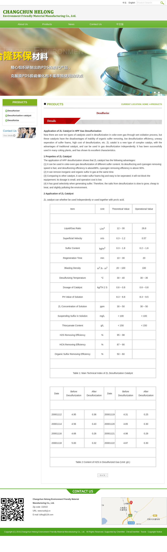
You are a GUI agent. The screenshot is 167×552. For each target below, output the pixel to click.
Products (47, 24)
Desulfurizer (14, 110)
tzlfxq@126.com (46, 515)
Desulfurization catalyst (19, 115)
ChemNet (120, 532)
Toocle (143, 532)
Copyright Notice (155, 532)
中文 (125, 3)
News (71, 24)
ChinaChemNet (132, 532)
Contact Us (96, 24)
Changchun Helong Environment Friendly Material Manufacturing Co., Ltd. (53, 532)
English (132, 3)
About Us (23, 24)
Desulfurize (13, 120)
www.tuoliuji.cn (44, 511)
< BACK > (102, 475)
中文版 (120, 24)
